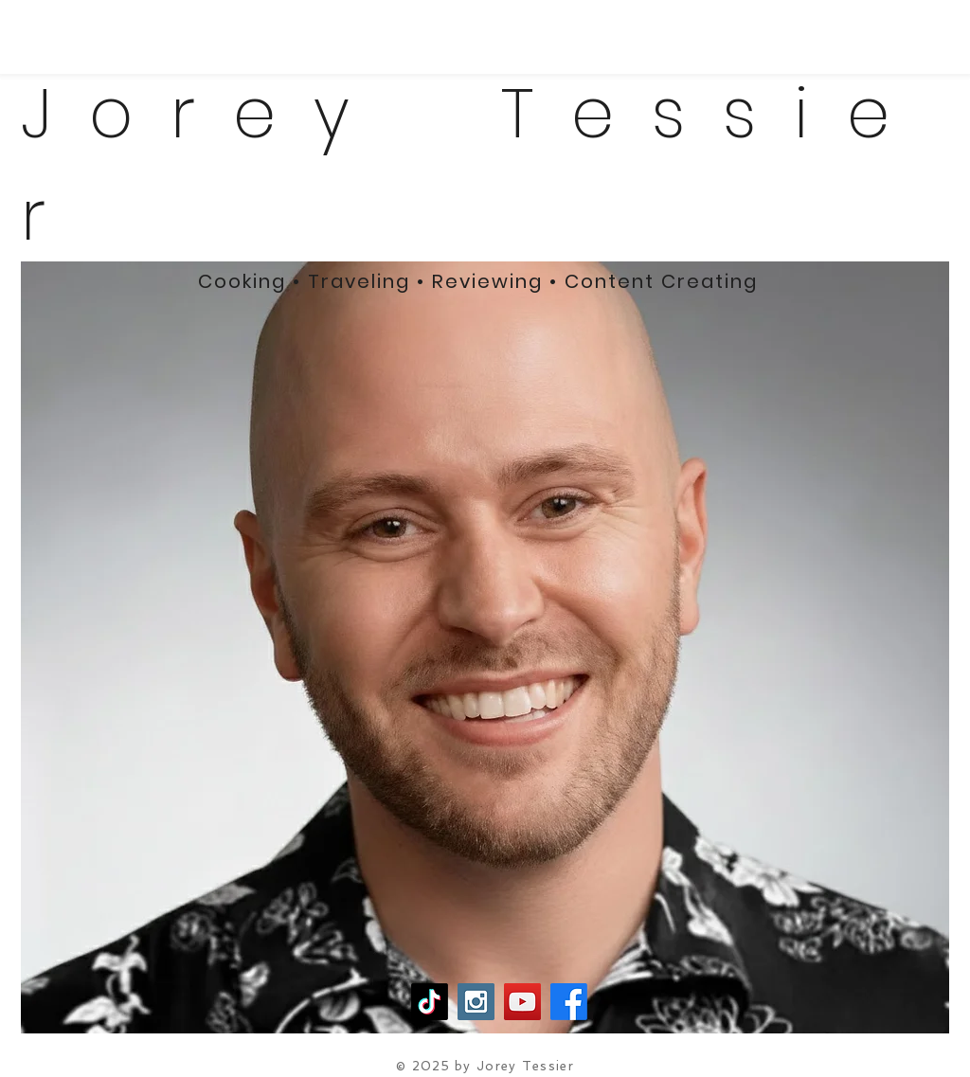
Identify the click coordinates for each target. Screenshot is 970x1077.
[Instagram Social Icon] (476, 1001)
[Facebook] (568, 1001)
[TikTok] (429, 1001)
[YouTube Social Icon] (522, 1001)
